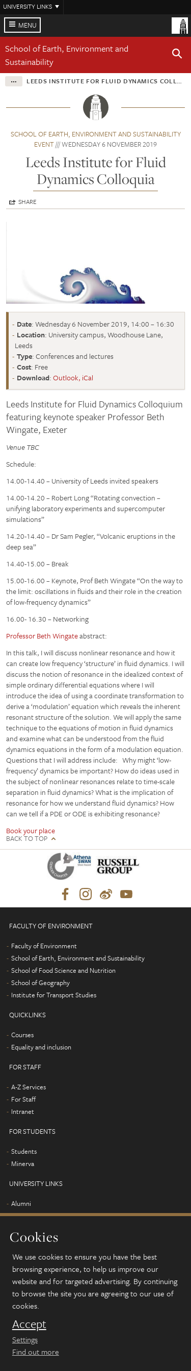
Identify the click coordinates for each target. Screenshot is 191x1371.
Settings (25, 1339)
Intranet (22, 1111)
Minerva (22, 1163)
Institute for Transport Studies (53, 995)
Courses (22, 1035)
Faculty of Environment (44, 946)
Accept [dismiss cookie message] (29, 1324)
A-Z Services (28, 1087)
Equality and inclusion (41, 1047)
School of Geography (40, 982)
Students (24, 1151)
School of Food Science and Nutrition (63, 970)
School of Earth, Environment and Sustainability (78, 958)
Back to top (26, 838)
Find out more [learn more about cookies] (35, 1351)
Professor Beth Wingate (42, 635)
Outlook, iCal (73, 377)
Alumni (21, 1203)
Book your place (30, 830)
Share (27, 201)
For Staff (23, 1099)
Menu (27, 25)
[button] (177, 55)
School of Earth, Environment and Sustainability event (96, 139)
